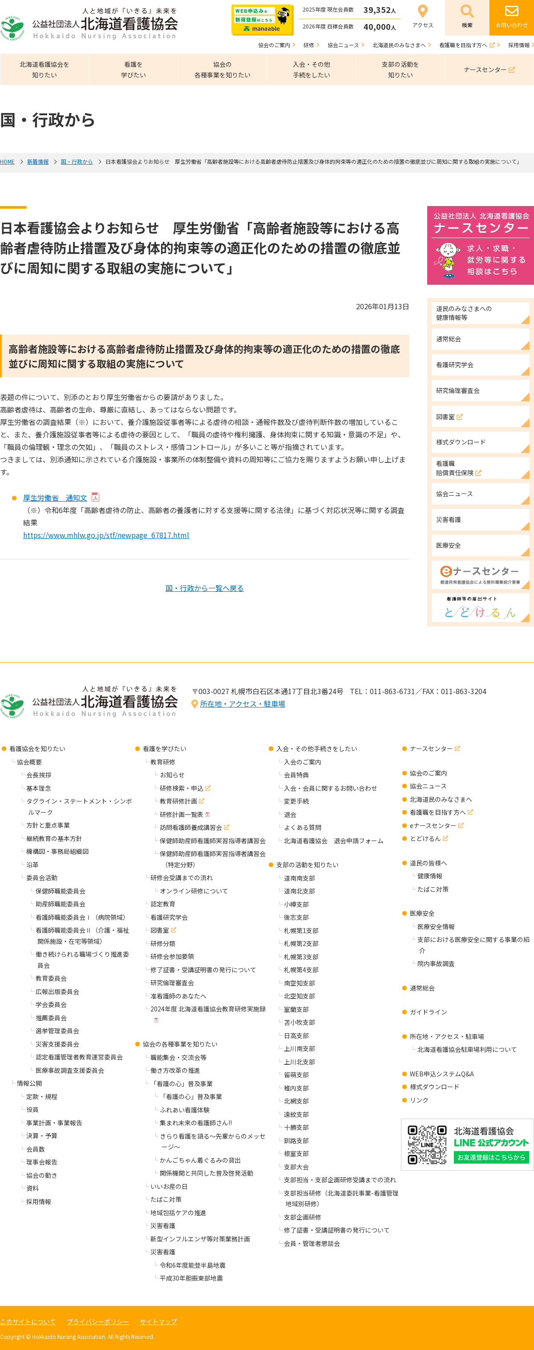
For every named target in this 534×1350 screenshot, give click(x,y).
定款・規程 (41, 1096)
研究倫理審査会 (172, 982)
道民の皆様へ (428, 862)
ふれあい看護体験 (185, 1109)
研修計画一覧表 (181, 814)
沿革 (32, 864)
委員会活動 (41, 877)
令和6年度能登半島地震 (193, 1265)
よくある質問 (302, 827)
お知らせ (172, 774)
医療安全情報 (436, 926)
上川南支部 (299, 1048)
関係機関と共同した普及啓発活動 (206, 1172)
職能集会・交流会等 (178, 1057)
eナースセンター (433, 825)
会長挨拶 (38, 774)
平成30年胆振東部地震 (191, 1277)
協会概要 (29, 761)
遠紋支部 (296, 1114)
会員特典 (296, 774)
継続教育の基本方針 (54, 838)
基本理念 (38, 788)
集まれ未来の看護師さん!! (196, 1122)
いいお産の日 (169, 1186)
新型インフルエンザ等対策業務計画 (200, 1238)
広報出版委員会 (57, 991)
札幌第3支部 (301, 956)
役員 (32, 1109)
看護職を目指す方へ (438, 812)
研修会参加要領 (172, 956)
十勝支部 (296, 1127)
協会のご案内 (428, 772)
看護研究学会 (169, 917)
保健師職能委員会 (60, 890)
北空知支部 (299, 995)
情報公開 (29, 1083)
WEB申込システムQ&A (442, 1073)
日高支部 (296, 1035)
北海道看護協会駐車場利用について (467, 1049)
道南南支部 (299, 877)
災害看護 (162, 1225)
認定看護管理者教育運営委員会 (79, 1056)
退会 (290, 814)
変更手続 (296, 800)
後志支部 (296, 917)
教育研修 (162, 761)
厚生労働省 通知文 (55, 497)
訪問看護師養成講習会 (191, 827)
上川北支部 (299, 1061)
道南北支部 (299, 890)
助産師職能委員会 (60, 903)
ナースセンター (431, 748)
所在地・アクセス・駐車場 (242, 703)
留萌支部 (296, 1074)
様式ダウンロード (435, 1086)
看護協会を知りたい (37, 748)
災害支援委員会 (57, 1043)
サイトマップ (158, 1321)
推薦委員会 (51, 1017)
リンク (419, 1099)
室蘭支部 (296, 1009)
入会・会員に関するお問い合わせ (330, 788)
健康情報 (429, 875)
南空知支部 (299, 982)
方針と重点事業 (48, 825)
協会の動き (41, 1175)
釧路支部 (296, 1140)
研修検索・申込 (181, 788)
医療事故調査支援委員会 (70, 1070)
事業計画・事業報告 (54, 1122)
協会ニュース (428, 785)
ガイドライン (428, 1011)
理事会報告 (41, 1161)
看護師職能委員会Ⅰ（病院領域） (82, 917)
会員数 (35, 1148)
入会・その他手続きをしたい (316, 748)
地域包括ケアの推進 (178, 1212)
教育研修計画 (178, 800)
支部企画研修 (302, 1217)
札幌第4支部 (301, 969)
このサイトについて (28, 1321)
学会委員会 (51, 1004)
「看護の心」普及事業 (181, 1083)
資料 (32, 1188)
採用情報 (38, 1201)
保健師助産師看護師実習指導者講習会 (213, 840)
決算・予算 (41, 1135)
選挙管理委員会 (57, 1030)
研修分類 (162, 943)
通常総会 (422, 987)
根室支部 (296, 1153)
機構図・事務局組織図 (57, 851)
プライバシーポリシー (98, 1321)
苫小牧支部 (299, 1022)
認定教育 (162, 903)
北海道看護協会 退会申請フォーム (334, 840)
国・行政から (77, 161)
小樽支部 (296, 904)
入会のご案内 (302, 761)
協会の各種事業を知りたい (180, 1043)
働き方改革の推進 (175, 1070)
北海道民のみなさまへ (441, 799)
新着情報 (38, 161)
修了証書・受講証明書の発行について (203, 969)
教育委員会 (51, 978)
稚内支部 (296, 1087)
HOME (7, 161)
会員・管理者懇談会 (312, 1243)
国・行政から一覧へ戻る (205, 587)
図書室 (159, 930)
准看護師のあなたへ (178, 995)
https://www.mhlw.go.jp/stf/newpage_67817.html (106, 534)
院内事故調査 (436, 963)
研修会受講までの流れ (181, 877)
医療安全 (422, 913)
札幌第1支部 (301, 930)
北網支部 (296, 1100)
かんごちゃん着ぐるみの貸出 (200, 1160)
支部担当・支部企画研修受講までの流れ (340, 1179)
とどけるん (425, 838)
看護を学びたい (164, 748)
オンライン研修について (194, 890)
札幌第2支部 (301, 943)
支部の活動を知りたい (307, 864)
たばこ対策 (166, 1199)
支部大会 (296, 1166)
